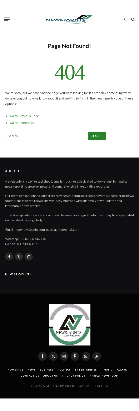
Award (122, 369)
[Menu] (7, 19)
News (32, 369)
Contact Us (29, 375)
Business (46, 369)
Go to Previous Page (24, 116)
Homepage (15, 369)
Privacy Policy (73, 375)
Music (108, 369)
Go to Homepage (22, 123)
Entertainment (87, 369)
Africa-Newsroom (104, 375)
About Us (50, 375)
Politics (64, 369)
